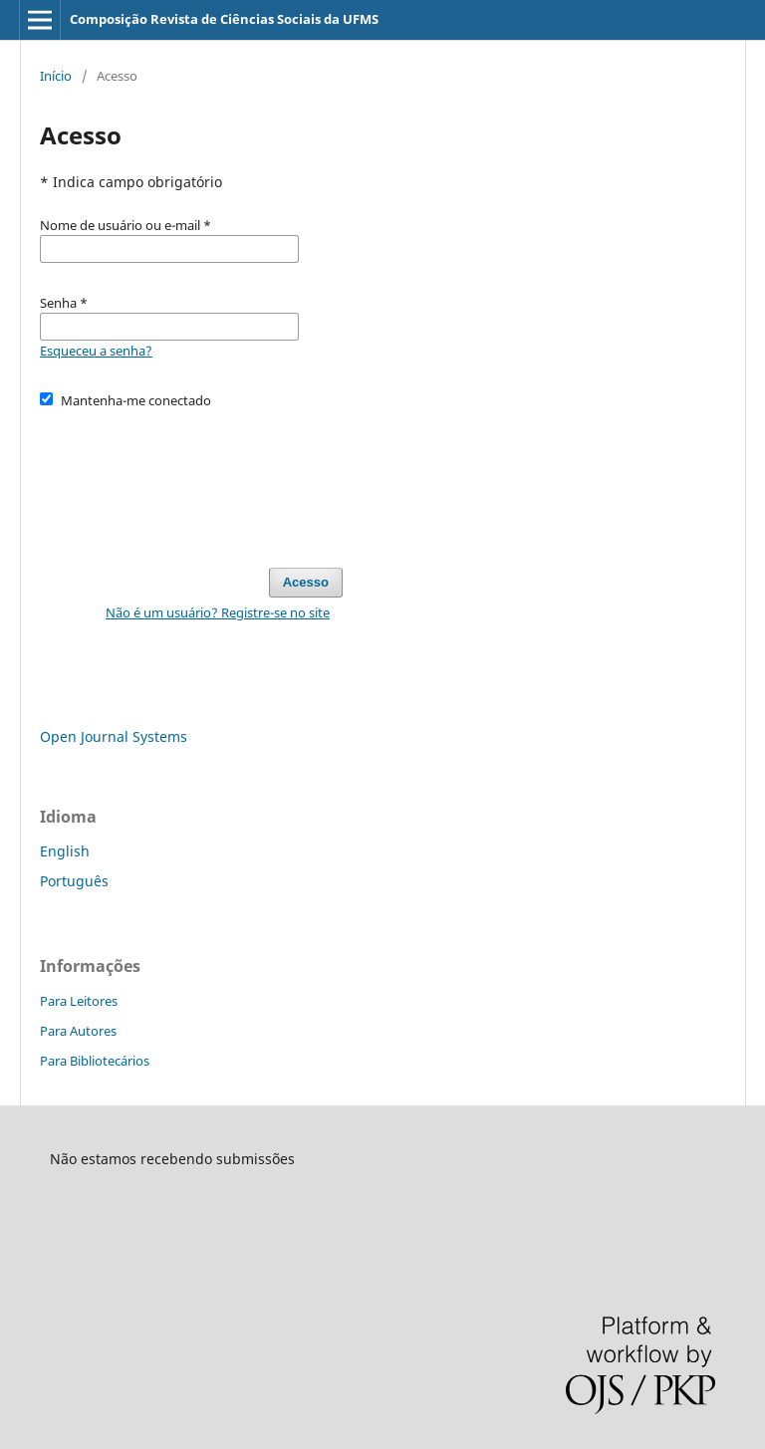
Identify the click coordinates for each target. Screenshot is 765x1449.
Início (56, 76)
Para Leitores (79, 1001)
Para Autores (78, 1031)
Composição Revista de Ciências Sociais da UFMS (224, 19)
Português (74, 880)
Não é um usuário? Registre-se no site (218, 612)
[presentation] (191, 479)
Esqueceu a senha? (96, 351)
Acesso (306, 582)
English (65, 851)
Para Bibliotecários (94, 1061)
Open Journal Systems (113, 736)
